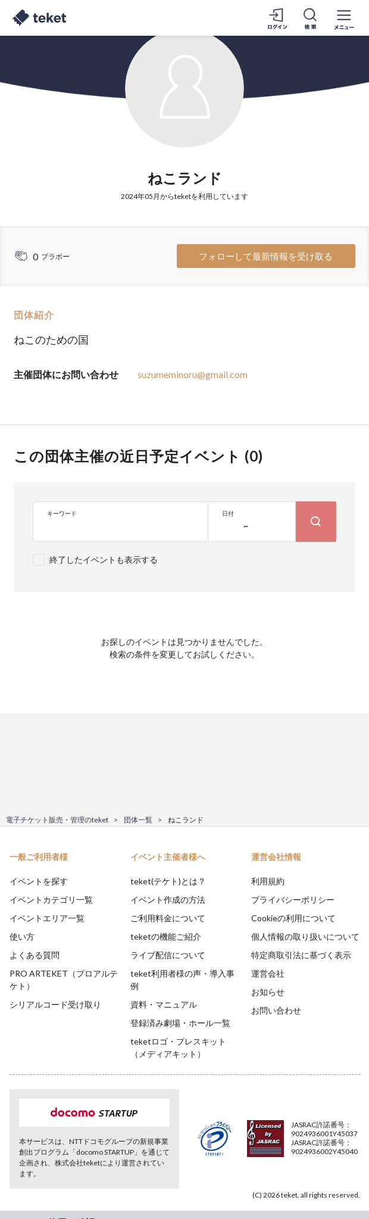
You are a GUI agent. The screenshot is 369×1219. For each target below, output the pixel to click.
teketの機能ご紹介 (165, 936)
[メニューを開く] (344, 18)
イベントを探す (39, 881)
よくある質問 (35, 955)
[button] (16, 1175)
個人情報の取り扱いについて (305, 936)
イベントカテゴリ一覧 (51, 899)
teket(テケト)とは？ (168, 881)
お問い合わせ (276, 1010)
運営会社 (267, 973)
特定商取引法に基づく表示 (301, 955)
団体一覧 (138, 819)
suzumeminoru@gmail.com (192, 374)
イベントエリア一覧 (47, 918)
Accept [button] (327, 1152)
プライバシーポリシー (292, 899)
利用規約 (267, 881)
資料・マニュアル (163, 1004)
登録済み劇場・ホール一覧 (180, 1023)
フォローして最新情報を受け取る (266, 256)
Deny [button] (267, 1153)
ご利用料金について (167, 918)
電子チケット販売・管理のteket (57, 819)
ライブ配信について (167, 955)
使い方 (22, 936)
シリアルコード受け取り (55, 1004)
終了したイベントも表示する (103, 559)
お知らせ (267, 992)
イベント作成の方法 (167, 899)
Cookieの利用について (293, 918)
